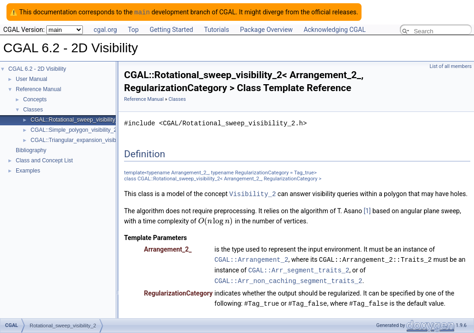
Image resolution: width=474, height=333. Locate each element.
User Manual (31, 78)
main (142, 11)
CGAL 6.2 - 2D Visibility (37, 68)
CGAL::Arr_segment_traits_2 (298, 268)
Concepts (35, 99)
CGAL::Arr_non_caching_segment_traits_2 (288, 278)
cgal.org (105, 29)
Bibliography (31, 150)
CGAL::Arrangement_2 (251, 258)
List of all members (451, 66)
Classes (33, 109)
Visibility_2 (252, 193)
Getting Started (171, 29)
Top (133, 29)
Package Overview (266, 29)
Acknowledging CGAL (335, 29)
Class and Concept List (44, 160)
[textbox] (215, 220)
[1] (367, 210)
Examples (28, 170)
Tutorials (216, 29)
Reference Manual (38, 89)
